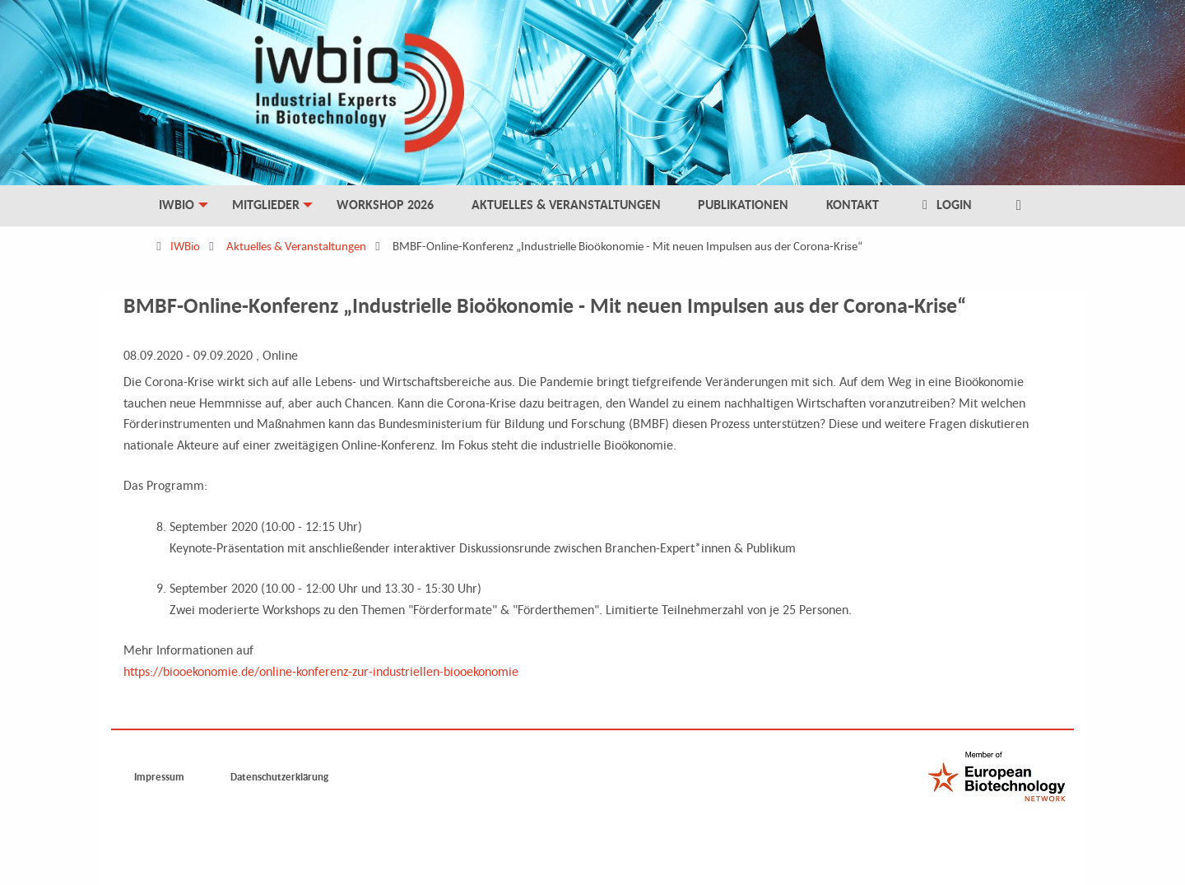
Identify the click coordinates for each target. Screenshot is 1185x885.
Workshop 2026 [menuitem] (385, 204)
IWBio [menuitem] (176, 204)
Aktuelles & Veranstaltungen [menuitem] (566, 204)
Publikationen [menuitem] (743, 204)
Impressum (159, 777)
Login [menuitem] (945, 204)
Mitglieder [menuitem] (266, 204)
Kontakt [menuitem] (852, 204)
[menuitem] (1018, 205)
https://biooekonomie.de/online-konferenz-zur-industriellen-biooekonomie (320, 671)
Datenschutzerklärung (279, 777)
